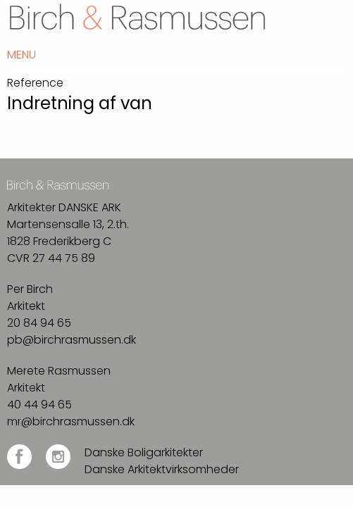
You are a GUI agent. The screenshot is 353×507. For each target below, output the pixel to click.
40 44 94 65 (39, 404)
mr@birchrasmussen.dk (71, 421)
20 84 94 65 (39, 323)
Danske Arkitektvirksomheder (162, 469)
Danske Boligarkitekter (144, 452)
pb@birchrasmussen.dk (71, 340)
